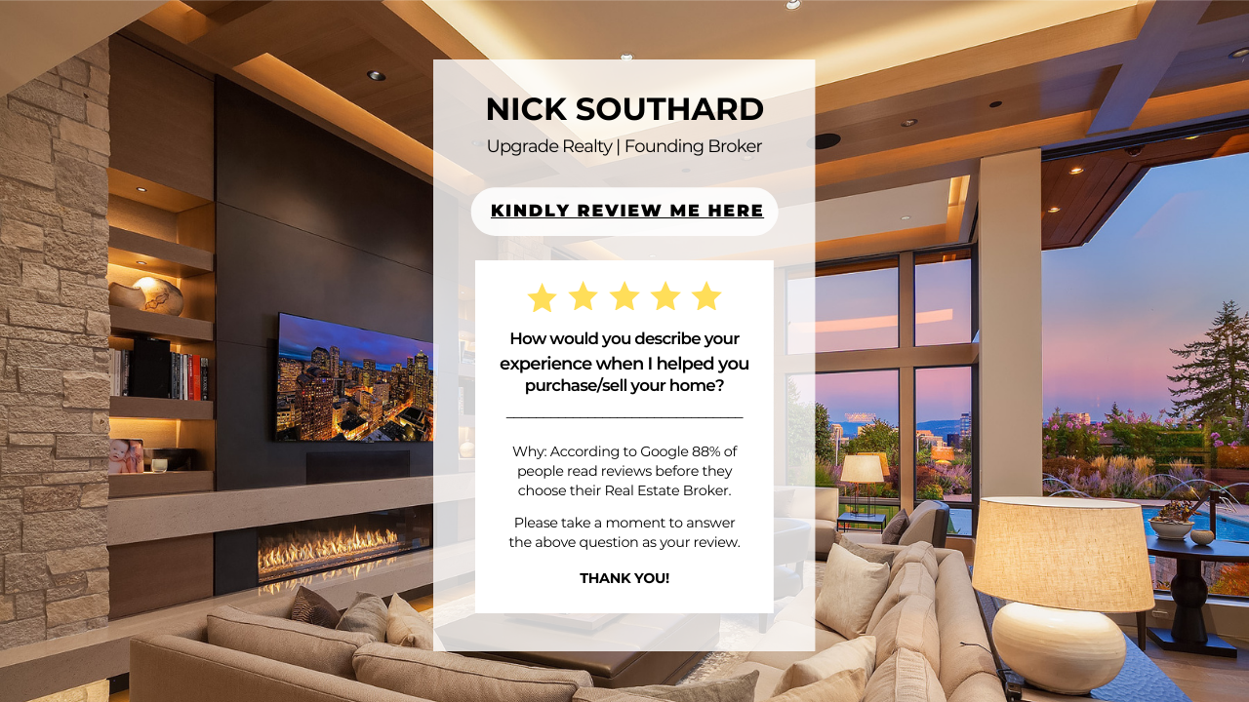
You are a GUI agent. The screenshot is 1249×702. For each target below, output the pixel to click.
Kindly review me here (627, 211)
